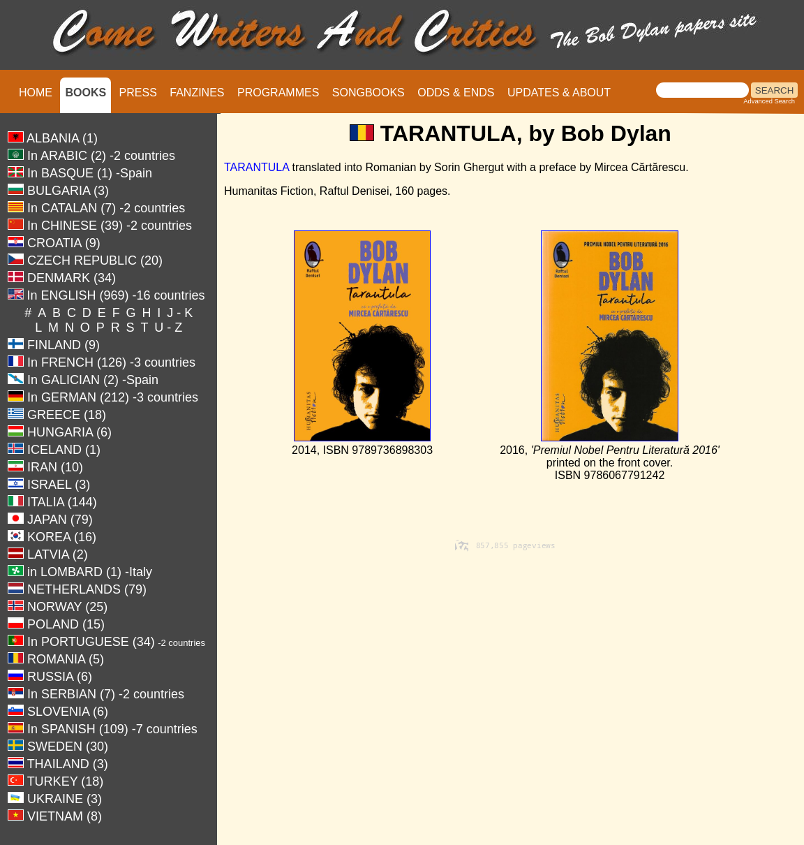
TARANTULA (256, 167)
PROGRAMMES (278, 92)
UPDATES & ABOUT (559, 92)
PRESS (138, 92)
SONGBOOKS (368, 92)
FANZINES (197, 92)
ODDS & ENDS (455, 92)
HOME (35, 92)
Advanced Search (769, 101)
